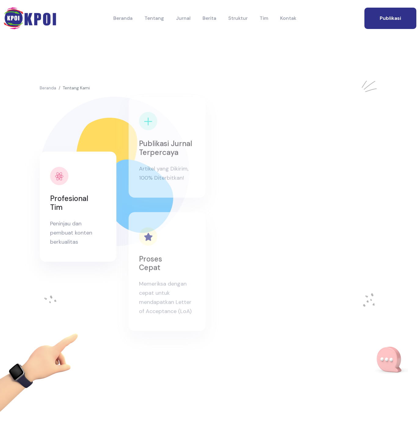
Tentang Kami (76, 88)
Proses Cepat (150, 267)
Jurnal (183, 18)
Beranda (123, 18)
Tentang (154, 18)
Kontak (288, 18)
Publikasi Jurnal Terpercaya (165, 148)
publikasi (390, 18)
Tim (264, 18)
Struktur (238, 18)
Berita (209, 18)
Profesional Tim (69, 203)
